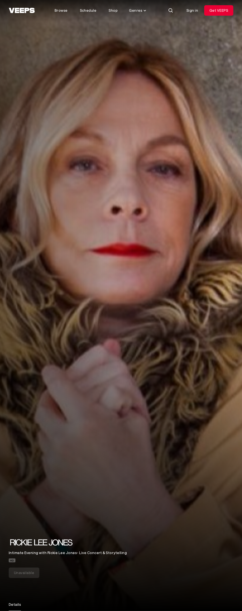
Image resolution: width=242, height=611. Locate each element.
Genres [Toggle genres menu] (138, 10)
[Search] (170, 10)
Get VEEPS (218, 10)
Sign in (192, 10)
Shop (113, 10)
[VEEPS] (22, 10)
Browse (61, 10)
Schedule (88, 10)
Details (15, 604)
